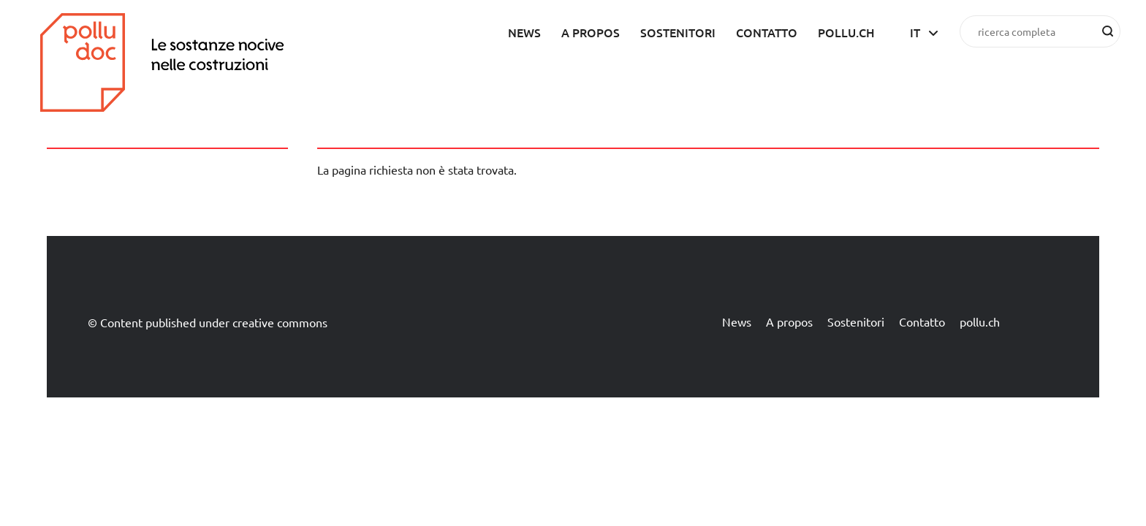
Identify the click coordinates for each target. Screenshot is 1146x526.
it (915, 32)
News (524, 32)
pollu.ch (846, 32)
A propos (590, 32)
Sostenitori (678, 32)
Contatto (766, 32)
